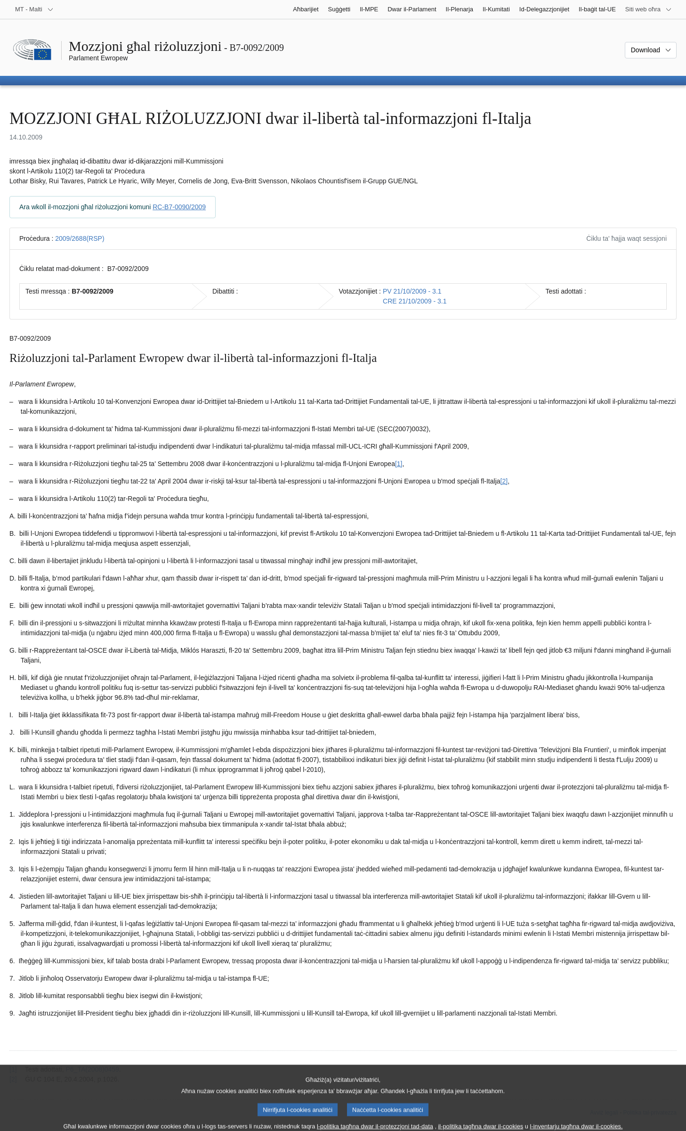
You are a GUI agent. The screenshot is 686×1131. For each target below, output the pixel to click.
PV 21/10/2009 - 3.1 (412, 291)
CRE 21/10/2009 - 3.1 (414, 301)
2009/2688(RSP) (79, 238)
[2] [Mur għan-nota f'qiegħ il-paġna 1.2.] (504, 481)
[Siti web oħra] (649, 9)
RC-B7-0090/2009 (179, 207)
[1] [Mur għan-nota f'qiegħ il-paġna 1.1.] (399, 463)
